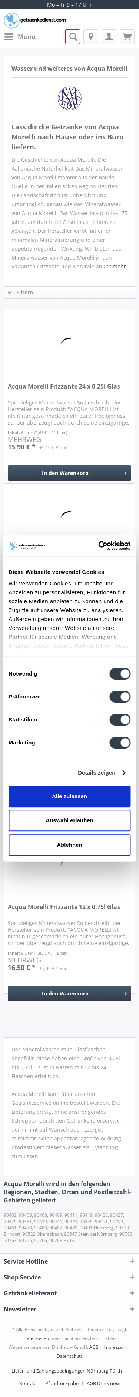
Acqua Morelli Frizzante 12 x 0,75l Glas (64, 907)
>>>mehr (115, 266)
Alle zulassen (69, 796)
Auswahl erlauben (69, 820)
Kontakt (28, 1383)
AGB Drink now (103, 1383)
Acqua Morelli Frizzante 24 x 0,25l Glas (64, 386)
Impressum (115, 1347)
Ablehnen (69, 845)
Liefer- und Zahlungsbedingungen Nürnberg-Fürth (66, 1370)
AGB (94, 1347)
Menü (20, 36)
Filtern (20, 292)
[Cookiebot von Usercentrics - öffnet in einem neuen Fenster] (98, 546)
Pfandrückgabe (62, 1383)
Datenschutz (70, 1356)
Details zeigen (96, 772)
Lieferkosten (36, 1338)
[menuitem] (19, 36)
